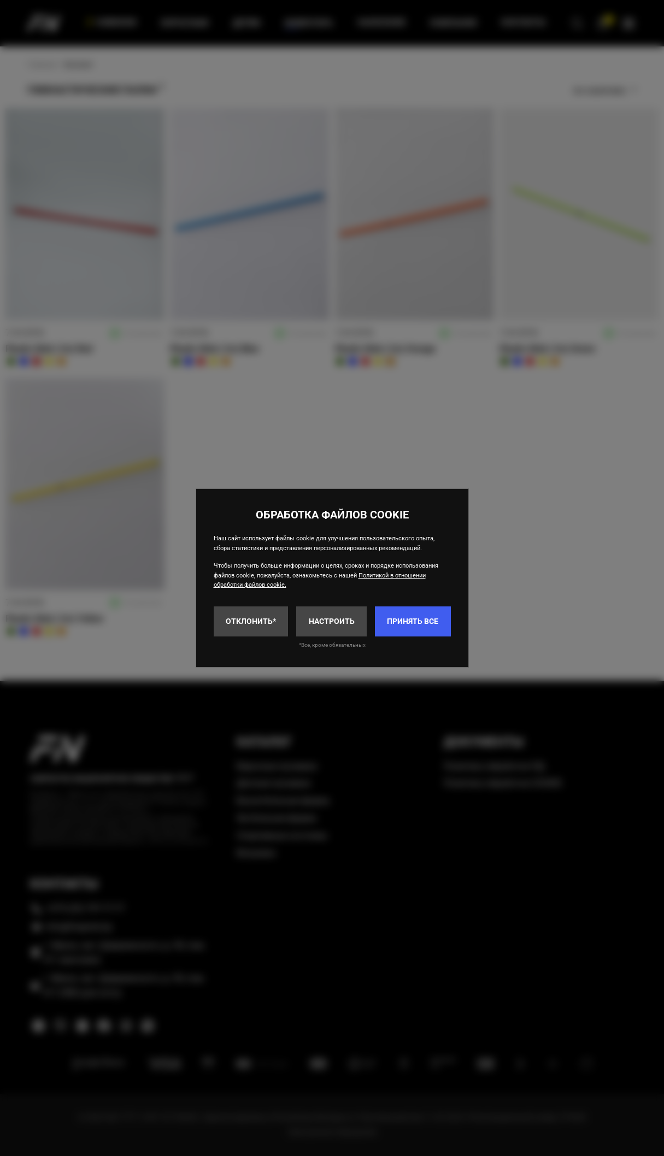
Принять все (412, 621)
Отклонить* (251, 621)
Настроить (332, 621)
